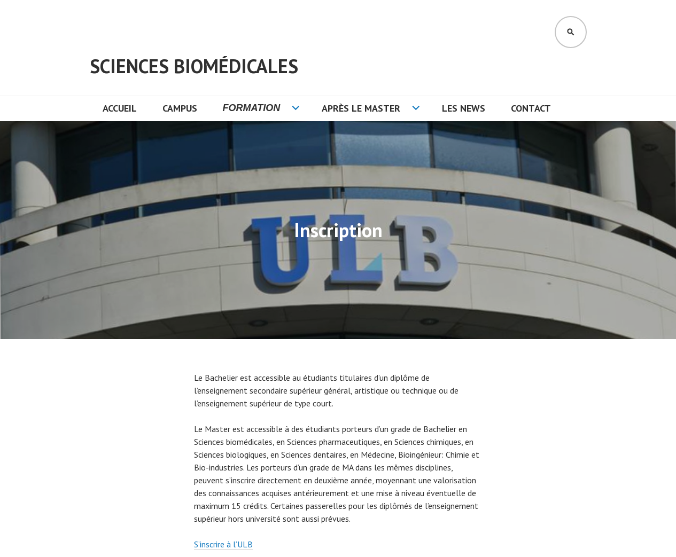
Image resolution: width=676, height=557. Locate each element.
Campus (179, 108)
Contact (531, 108)
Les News (463, 108)
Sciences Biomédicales (194, 66)
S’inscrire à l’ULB (223, 544)
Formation (252, 108)
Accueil (120, 108)
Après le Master (361, 108)
